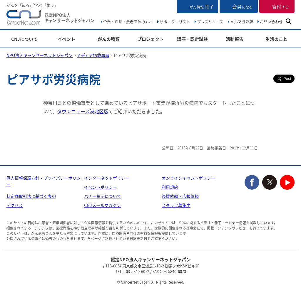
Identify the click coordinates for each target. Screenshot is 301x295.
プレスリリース (210, 21)
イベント (66, 39)
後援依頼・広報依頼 (180, 196)
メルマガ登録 (241, 21)
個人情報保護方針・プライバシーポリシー (43, 181)
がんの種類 (109, 39)
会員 (242, 6)
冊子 (202, 6)
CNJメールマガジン (102, 205)
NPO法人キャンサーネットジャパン (50, 19)
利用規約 (170, 187)
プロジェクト (150, 39)
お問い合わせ (271, 21)
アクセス (14, 205)
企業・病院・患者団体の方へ (128, 21)
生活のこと (276, 39)
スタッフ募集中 (176, 205)
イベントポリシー (100, 187)
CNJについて (24, 39)
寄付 (280, 6)
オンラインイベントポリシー (188, 178)
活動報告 (234, 39)
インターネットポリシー (106, 178)
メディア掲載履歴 (93, 55)
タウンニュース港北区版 (82, 111)
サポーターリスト (175, 21)
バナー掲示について (102, 196)
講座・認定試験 (192, 39)
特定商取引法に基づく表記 (31, 196)
